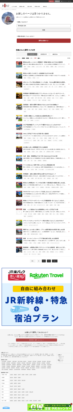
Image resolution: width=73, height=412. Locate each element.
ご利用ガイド (61, 358)
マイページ (64, 1)
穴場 (42, 140)
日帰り (49, 100)
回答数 (27, 58)
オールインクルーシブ (36, 196)
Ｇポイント (60, 361)
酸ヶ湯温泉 (32, 367)
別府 (32, 109)
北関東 (45, 138)
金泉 (53, 178)
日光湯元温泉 (43, 367)
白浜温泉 (28, 366)
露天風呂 (61, 251)
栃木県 (11, 377)
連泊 (56, 66)
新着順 (23, 58)
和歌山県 (31, 391)
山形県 (30, 374)
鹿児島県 (35, 400)
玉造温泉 (3, 367)
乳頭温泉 (29, 361)
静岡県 (44, 251)
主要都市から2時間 (54, 187)
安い (50, 109)
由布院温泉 (23, 369)
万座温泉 (18, 362)
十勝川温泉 (14, 361)
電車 (36, 169)
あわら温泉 (43, 364)
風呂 (25, 100)
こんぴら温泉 (43, 366)
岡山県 (19, 394)
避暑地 (52, 66)
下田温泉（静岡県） (27, 364)
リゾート (25, 225)
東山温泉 (44, 361)
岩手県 (19, 374)
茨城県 (19, 377)
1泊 (64, 86)
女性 (28, 169)
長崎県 (19, 400)
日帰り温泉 (44, 100)
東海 (25, 151)
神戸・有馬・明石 (38, 178)
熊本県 (23, 400)
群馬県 (15, 377)
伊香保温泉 (13, 362)
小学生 (41, 138)
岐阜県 (15, 389)
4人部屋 (60, 140)
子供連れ (29, 77)
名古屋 (33, 151)
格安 (62, 109)
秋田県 (27, 374)
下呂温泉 (3, 366)
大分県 (29, 109)
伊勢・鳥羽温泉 (5, 369)
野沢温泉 (38, 362)
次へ (55, 261)
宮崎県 (30, 400)
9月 (49, 86)
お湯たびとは (61, 356)
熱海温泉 (52, 251)
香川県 (15, 397)
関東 (38, 140)
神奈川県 (23, 380)
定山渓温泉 (4, 361)
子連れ (34, 77)
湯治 (53, 109)
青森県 (15, 374)
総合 (39, 58)
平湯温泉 (8, 366)
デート (56, 251)
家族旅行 (49, 140)
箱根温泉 (49, 367)
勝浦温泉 (33, 366)
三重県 (23, 389)
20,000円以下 (57, 151)
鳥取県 (11, 394)
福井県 (19, 386)
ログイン (69, 1)
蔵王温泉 (49, 361)
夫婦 (25, 160)
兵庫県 (32, 178)
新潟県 (19, 383)
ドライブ (25, 254)
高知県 (23, 397)
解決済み (55, 54)
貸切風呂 (29, 100)
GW (56, 138)
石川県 (15, 386)
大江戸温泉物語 (27, 129)
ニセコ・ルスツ (39, 66)
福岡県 (11, 400)
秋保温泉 (39, 361)
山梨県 (11, 383)
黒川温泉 (22, 367)
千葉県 (15, 380)
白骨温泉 (43, 362)
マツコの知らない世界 (50, 169)
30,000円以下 (26, 89)
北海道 (29, 66)
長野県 (15, 383)
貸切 (39, 100)
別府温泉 (40, 109)
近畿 (28, 178)
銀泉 (56, 178)
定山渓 (46, 86)
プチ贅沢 (33, 129)
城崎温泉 (18, 366)
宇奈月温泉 (49, 364)
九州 (25, 109)
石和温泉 (3, 364)
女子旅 (32, 169)
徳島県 (11, 397)
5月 (53, 138)
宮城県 (23, 374)
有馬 (44, 178)
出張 (37, 151)
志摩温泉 (11, 369)
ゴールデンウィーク (28, 140)
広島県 (23, 394)
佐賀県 (15, 400)
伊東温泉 (14, 364)
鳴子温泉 (34, 361)
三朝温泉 (49, 366)
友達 (25, 120)
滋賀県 (11, 391)
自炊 (25, 111)
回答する (51, 1)
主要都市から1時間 (50, 151)
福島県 (34, 374)
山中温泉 (38, 364)
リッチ (56, 86)
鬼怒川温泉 (28, 362)
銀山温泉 (3, 362)
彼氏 (33, 251)
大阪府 (19, 391)
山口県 (27, 394)
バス (38, 77)
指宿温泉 (33, 369)
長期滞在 (57, 109)
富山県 (11, 386)
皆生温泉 (8, 367)
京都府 (15, 391)
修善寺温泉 (19, 364)
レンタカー (37, 120)
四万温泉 (23, 362)
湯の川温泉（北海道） (22, 361)
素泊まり (45, 109)
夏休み (47, 66)
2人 (28, 120)
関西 (28, 234)
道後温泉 (38, 366)
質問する (57, 1)
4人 (37, 138)
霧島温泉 (27, 367)
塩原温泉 (34, 362)
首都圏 (50, 138)
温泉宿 (32, 120)
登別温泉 (9, 361)
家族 (25, 66)
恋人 (25, 86)
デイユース (35, 100)
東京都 (19, 380)
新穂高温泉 (13, 366)
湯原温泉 (13, 367)
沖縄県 (39, 400)
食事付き (60, 86)
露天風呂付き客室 (34, 234)
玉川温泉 (38, 367)
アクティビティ (61, 66)
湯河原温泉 (8, 364)
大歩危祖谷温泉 (17, 369)
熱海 (48, 251)
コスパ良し (55, 140)
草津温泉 (8, 362)
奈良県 (27, 391)
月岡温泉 (48, 362)
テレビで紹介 (41, 169)
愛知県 (29, 151)
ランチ (37, 187)
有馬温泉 (48, 178)
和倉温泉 (33, 364)
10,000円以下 (26, 142)
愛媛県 (19, 397)
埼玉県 (11, 380)
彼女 (33, 86)
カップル (29, 86)
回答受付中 (44, 54)
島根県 (15, 394)
